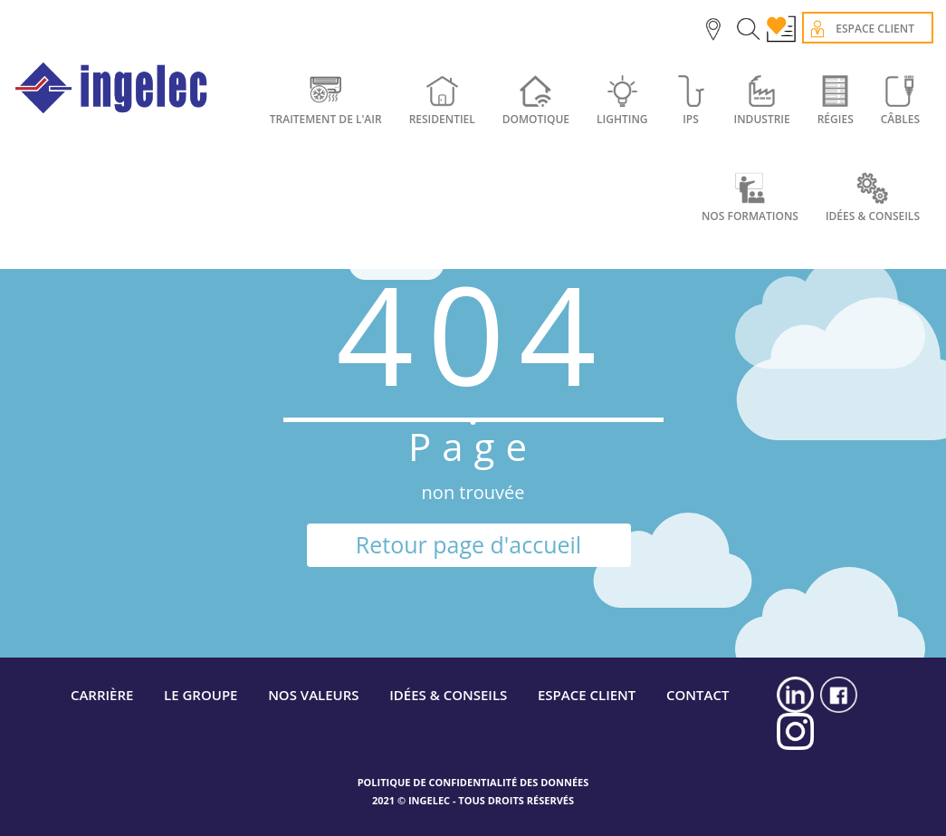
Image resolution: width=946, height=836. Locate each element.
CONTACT (697, 695)
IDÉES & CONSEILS (448, 695)
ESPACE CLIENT (586, 695)
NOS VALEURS (313, 695)
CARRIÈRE (102, 695)
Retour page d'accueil (468, 544)
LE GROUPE (200, 695)
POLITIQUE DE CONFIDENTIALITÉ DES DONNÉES (473, 782)
